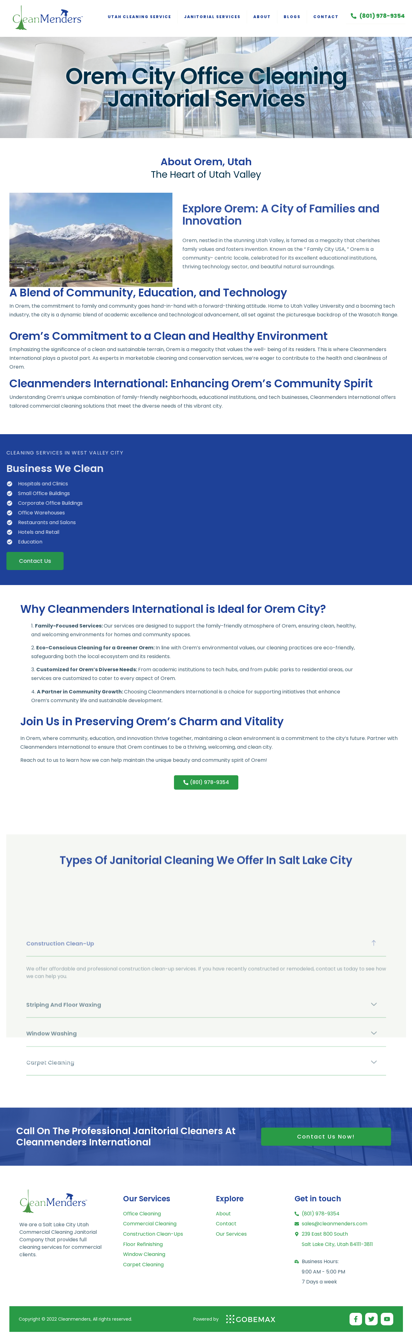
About (262, 16)
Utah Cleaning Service (139, 16)
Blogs (292, 16)
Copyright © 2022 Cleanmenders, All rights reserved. (75, 1319)
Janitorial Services (212, 16)
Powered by (206, 1319)
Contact (326, 16)
